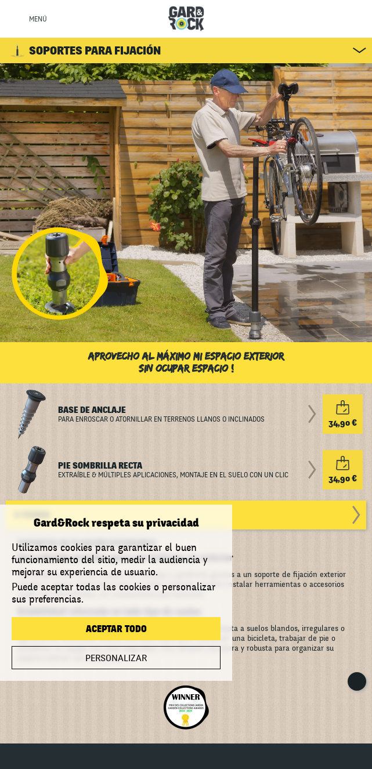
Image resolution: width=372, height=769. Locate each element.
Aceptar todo (116, 629)
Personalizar (116, 658)
